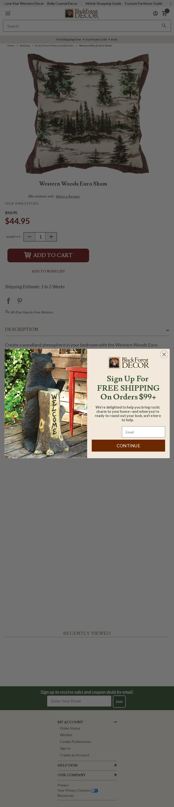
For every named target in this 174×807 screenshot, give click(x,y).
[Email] (143, 431)
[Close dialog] (164, 354)
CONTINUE (128, 445)
